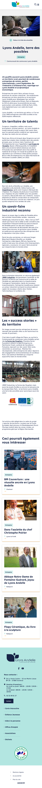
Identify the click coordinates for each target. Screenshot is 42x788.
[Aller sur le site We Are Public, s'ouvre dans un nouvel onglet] (21, 783)
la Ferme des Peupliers (13, 341)
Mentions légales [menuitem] (18, 772)
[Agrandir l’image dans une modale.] (21, 172)
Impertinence (7, 190)
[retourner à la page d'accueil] (20, 4)
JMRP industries (8, 277)
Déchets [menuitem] (8, 739)
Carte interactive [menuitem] (12, 708)
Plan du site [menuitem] (16, 779)
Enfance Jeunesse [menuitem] (12, 715)
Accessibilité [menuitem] (17, 776)
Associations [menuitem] (10, 733)
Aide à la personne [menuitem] (12, 721)
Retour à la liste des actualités (21, 40)
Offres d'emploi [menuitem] (11, 727)
